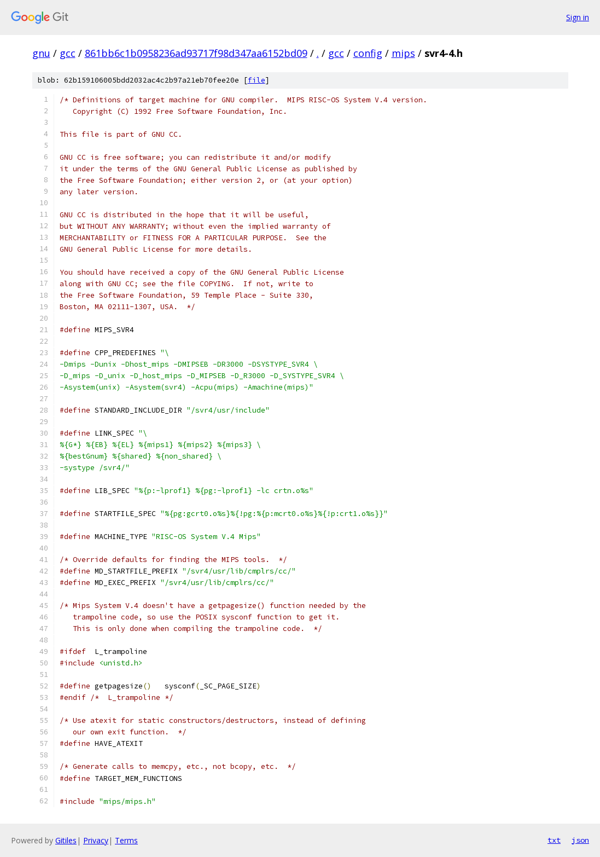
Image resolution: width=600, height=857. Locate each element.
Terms (126, 840)
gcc (67, 53)
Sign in (577, 17)
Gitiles (66, 840)
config (367, 53)
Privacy (95, 840)
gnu (41, 53)
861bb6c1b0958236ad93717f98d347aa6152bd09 (196, 53)
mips (403, 53)
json (580, 840)
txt (554, 840)
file (256, 80)
